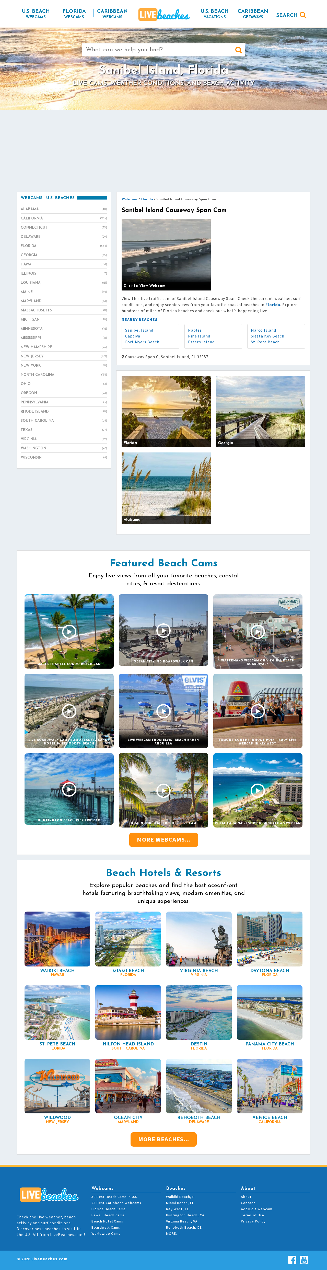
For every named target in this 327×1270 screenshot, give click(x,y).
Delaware (64, 237)
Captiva (132, 336)
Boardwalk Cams (105, 1227)
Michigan (64, 320)
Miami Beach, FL (180, 1203)
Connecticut (64, 228)
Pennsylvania (64, 403)
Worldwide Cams (105, 1233)
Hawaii (64, 265)
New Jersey (64, 357)
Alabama (64, 209)
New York (64, 366)
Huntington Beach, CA (185, 1215)
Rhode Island (64, 412)
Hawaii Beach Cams (108, 1215)
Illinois (64, 274)
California (64, 219)
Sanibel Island (139, 330)
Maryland (64, 301)
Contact (248, 1203)
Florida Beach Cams (108, 1209)
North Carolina (64, 375)
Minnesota (64, 329)
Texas (64, 430)
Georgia (64, 255)
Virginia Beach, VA (181, 1221)
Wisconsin (64, 458)
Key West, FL (177, 1209)
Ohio (64, 384)
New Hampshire (64, 347)
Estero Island (201, 342)
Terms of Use (252, 1215)
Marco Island (263, 330)
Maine (64, 292)
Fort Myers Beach (142, 342)
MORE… (173, 1233)
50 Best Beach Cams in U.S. (114, 1196)
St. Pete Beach (265, 342)
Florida (64, 246)
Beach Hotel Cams (107, 1221)
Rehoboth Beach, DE (184, 1227)
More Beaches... (163, 1139)
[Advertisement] (163, 151)
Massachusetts (64, 311)
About (246, 1196)
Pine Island (199, 336)
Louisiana (64, 283)
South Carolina (64, 421)
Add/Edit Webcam (256, 1209)
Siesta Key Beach (267, 336)
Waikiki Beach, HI (181, 1196)
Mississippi (64, 338)
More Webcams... (163, 839)
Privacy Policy (253, 1221)
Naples (195, 330)
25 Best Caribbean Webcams (116, 1203)
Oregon (64, 393)
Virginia (64, 439)
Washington (64, 449)
